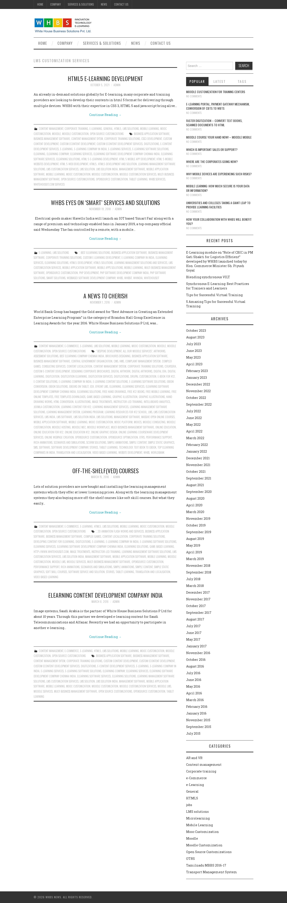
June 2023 (194, 351)
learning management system (63, 412)
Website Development (130, 452)
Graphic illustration (125, 397)
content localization (79, 366)
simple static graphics (161, 442)
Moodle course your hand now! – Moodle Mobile (219, 137)
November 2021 (198, 465)
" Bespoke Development (109, 351)
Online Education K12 (77, 432)
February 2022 (197, 445)
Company (55, 4)
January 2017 (196, 646)
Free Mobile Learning (158, 391)
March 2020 (195, 512)
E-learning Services (119, 149)
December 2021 (198, 458)
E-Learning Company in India (90, 149)
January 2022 (196, 451)
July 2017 (193, 626)
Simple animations (117, 442)
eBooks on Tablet (79, 386)
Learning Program (92, 412)
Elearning (39, 154)
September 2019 (198, 532)
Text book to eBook (145, 447)
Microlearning (198, 818)
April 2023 (194, 364)
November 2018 (198, 565)
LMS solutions (131, 128)
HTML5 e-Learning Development (105, 78)
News (104, 4)
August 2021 (195, 485)
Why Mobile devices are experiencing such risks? (219, 173)
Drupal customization (143, 376)
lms (150, 412)
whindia (138, 278)
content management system (109, 366)
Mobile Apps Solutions (110, 267)
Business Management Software (52, 139)
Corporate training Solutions (122, 139)
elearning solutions (68, 159)
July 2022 (193, 411)
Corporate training (76, 128)
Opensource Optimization (123, 437)
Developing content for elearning (54, 541)
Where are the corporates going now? (212, 161)
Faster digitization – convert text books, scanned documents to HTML (214, 122)
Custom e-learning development (101, 257)
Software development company (69, 447)
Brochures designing (117, 356)
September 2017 (198, 612)
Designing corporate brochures (90, 371)
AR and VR (194, 758)
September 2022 (199, 404)
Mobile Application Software (79, 267)
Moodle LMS (58, 562)
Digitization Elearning (74, 376)
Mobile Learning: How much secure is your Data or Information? (218, 188)
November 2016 (198, 653)
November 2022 (198, 391)
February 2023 (197, 371)
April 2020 (194, 505)
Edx (92, 386)
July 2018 (193, 579)
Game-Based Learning (99, 397)
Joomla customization (47, 407)
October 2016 (196, 659)
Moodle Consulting (154, 422)
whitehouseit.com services (49, 184)
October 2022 (196, 398)
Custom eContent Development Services (120, 144)
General (108, 128)
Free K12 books (135, 391)
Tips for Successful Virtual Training (214, 295)
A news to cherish (105, 295)
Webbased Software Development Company (91, 278)
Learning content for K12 (76, 407)
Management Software (132, 169)
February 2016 (196, 706)
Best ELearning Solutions (95, 252)
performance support (159, 437)
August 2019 (195, 539)
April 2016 (194, 693)
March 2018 (195, 586)
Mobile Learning (149, 128)
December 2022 (198, 384)
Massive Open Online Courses (158, 417)
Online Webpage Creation (59, 437)
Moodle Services (76, 562)
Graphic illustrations (152, 397)
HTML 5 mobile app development (137, 159)
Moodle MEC (79, 427)
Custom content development (121, 661)
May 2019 (193, 545)
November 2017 (198, 599)
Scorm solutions (96, 442)
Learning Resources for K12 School (126, 412)
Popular (197, 81)
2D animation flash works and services (121, 531)
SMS (36, 447)
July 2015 (193, 733)
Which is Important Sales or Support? (211, 149)
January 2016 (196, 713)
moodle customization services (138, 174)
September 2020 (199, 492)
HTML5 (117, 128)
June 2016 (193, 680)
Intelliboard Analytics (157, 402)
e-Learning (95, 128)
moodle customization (105, 174)
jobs (189, 805)
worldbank (157, 452)
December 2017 (198, 592)
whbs (120, 278)
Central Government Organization (91, 361)
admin (116, 85)
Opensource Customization (112, 179)
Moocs (137, 422)
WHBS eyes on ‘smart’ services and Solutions (105, 202)
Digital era (160, 371)
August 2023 (195, 337)
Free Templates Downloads (69, 397)
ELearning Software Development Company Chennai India (126, 154)
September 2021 (198, 478)
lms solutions (104, 417)
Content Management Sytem (87, 139)
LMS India (50, 417)
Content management (51, 128)
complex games (92, 536)
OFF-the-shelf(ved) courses (105, 470)
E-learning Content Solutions (110, 381)
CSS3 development (151, 139)
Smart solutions (55, 278)
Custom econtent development (77, 144)
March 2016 (195, 700)
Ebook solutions (58, 386)
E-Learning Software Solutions (150, 149)
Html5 (93, 164)
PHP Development (89, 273)
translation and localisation (73, 452)
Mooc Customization (78, 174)
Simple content (138, 442)
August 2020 (195, 498)
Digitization (52, 376)
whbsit (128, 278)
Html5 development (81, 263)
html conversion (64, 402)
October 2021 (196, 471)
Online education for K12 (48, 432)
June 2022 (194, 418)
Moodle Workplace (98, 427)
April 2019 (194, 552)
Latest (219, 81)
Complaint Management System (143, 361)
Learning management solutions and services (140, 263)
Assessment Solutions (46, 356)
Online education (165, 427)
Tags (242, 81)
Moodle (56, 134)
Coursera (170, 366)
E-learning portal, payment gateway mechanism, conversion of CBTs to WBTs (218, 106)
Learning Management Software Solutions (146, 552)
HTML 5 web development (74, 164)
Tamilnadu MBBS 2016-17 (206, 865)
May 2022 (193, 424)
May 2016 (193, 686)
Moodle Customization (75, 134)
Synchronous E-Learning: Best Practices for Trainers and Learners (217, 286)
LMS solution (87, 169)
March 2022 (195, 438)
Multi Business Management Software (132, 427)
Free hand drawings (114, 391)
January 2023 (196, 377)
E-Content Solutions (45, 381)
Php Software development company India (124, 273)
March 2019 (195, 559)
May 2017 (193, 639)
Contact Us (121, 4)
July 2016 (193, 673)
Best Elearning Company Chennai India (82, 356)
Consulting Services (53, 366)
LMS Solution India (107, 169)
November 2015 (198, 720)
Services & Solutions (81, 4)
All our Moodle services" (137, 351)
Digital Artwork (120, 371)
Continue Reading (105, 115)
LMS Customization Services (62, 169)
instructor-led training (127, 402)
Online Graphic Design (104, 432)
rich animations (43, 442)
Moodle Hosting (61, 427)
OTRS (142, 437)
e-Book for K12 (166, 376)
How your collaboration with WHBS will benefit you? (219, 221)
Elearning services (81, 154)
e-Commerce (72, 346)
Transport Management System (211, 872)
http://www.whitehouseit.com (51, 552)
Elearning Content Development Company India (105, 595)
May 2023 (193, 357)
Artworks (159, 351)
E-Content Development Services (116, 666)
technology (126, 447)
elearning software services (94, 676)
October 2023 (196, 330)
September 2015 (198, 727)
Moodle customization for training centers (215, 91)
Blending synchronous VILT (208, 277)
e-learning (66, 149)
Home (40, 4)
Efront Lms (101, 386)
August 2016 (195, 666)
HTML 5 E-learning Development (99, 159)
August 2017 (195, 619)
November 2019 (198, 518)
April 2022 (194, 431)
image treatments (102, 402)
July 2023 (193, 344)
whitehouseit (151, 278)
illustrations (83, 402)
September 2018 (198, 572)
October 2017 (196, 606)
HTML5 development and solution (117, 164)
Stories (94, 447)
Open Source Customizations (107, 134)
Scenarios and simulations (69, 442)
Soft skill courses (56, 572)
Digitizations (151, 144)
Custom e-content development (52, 371)
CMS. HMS (119, 361)
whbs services (157, 179)
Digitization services (100, 376)
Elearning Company (58, 154)
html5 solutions (103, 263)
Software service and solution (86, 572)
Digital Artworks (142, 371)
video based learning (104, 452)
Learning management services (110, 407)
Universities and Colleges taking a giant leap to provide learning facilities (218, 205)
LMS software (64, 417)
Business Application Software (152, 134)
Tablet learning (138, 179)
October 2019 (196, 525)
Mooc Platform (123, 422)
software (44, 447)
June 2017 (194, 633)
